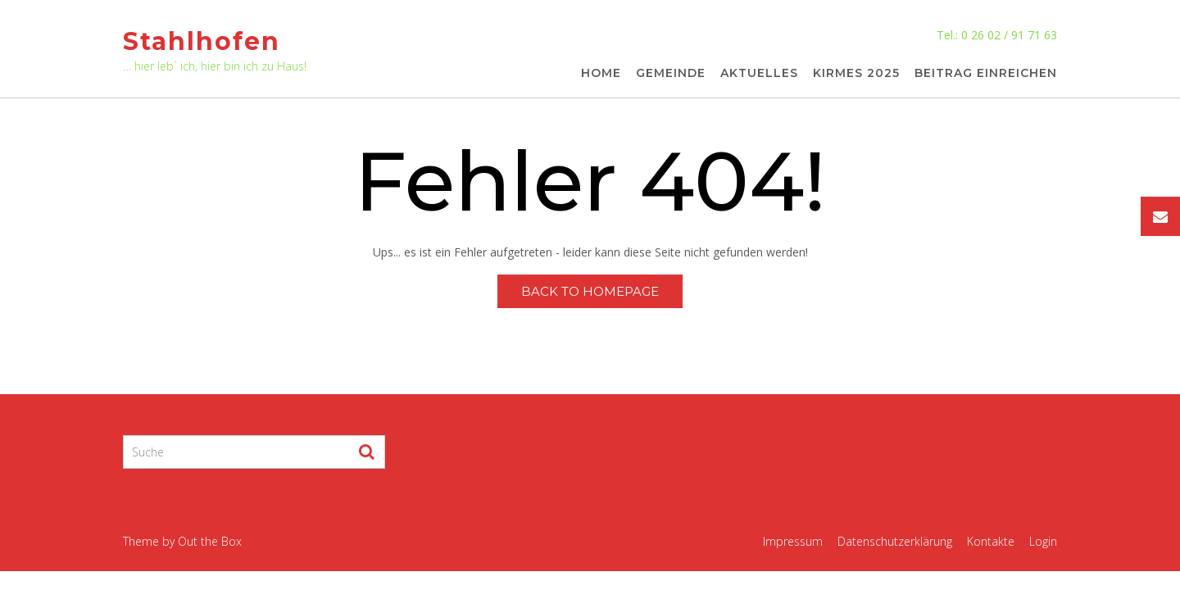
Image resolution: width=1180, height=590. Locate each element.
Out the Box (210, 541)
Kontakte (990, 541)
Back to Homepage (590, 291)
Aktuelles (759, 74)
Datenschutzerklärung (894, 541)
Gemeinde (671, 74)
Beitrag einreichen (985, 74)
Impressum (793, 541)
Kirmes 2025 (856, 74)
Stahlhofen (201, 41)
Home (601, 74)
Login (1043, 541)
